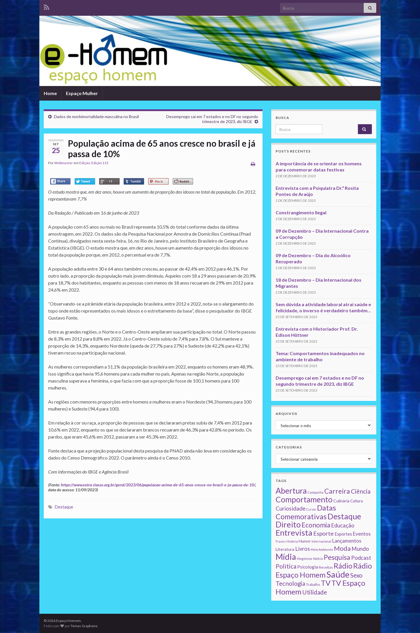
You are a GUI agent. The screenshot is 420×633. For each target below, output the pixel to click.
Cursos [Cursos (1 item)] (311, 509)
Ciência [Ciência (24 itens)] (360, 491)
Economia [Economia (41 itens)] (316, 525)
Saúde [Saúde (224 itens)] (337, 574)
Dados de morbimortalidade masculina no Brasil (96, 116)
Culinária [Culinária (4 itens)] (341, 500)
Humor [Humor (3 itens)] (305, 541)
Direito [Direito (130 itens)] (288, 524)
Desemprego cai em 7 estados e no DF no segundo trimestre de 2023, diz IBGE (212, 119)
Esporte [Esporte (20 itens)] (323, 533)
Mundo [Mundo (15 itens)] (360, 548)
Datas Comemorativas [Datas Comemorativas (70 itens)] (306, 512)
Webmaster (63, 163)
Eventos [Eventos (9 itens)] (362, 534)
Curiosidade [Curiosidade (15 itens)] (290, 508)
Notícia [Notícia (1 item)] (318, 558)
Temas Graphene (84, 626)
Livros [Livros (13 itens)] (302, 549)
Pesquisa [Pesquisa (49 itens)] (337, 557)
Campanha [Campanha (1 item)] (315, 492)
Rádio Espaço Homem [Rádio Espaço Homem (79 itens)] (324, 570)
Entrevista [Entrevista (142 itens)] (294, 532)
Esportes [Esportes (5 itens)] (343, 533)
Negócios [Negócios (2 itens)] (304, 558)
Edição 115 (99, 163)
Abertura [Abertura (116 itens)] (291, 490)
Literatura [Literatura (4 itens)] (285, 549)
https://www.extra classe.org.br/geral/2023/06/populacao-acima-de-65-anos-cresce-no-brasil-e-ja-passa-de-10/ (158, 484)
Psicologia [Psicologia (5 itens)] (307, 566)
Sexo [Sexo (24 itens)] (356, 575)
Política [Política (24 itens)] (286, 566)
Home (50, 93)
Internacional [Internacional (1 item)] (321, 541)
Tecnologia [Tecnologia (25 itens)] (290, 583)
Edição (84, 163)
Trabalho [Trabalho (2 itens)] (313, 584)
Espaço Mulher (82, 93)
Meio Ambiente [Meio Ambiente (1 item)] (322, 549)
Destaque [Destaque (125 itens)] (344, 516)
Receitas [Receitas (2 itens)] (326, 567)
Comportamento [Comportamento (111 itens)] (304, 499)
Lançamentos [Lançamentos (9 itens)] (346, 541)
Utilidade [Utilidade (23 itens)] (314, 592)
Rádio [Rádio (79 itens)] (343, 565)
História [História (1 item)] (292, 541)
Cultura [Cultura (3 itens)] (356, 501)
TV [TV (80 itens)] (325, 582)
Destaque (64, 506)
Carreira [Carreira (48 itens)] (337, 491)
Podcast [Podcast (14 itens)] (361, 558)
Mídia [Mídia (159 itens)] (286, 557)
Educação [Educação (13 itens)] (342, 525)
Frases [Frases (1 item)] (281, 541)
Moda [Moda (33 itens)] (342, 548)
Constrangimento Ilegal (301, 212)
